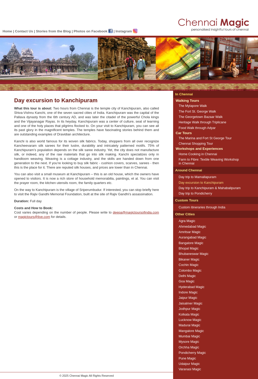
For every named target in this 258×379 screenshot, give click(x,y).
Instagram (126, 31)
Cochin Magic (189, 265)
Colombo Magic (190, 270)
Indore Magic (188, 292)
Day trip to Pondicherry (195, 193)
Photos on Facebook (93, 31)
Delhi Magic (187, 276)
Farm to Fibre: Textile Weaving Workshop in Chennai (209, 161)
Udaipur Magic (189, 364)
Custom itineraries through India (202, 207)
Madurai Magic (189, 325)
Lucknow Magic (190, 320)
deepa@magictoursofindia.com (136, 212)
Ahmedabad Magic (192, 226)
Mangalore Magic (191, 331)
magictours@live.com (34, 217)
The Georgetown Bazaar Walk (201, 117)
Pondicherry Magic (192, 353)
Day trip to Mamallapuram (197, 177)
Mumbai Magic (189, 336)
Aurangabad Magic (192, 237)
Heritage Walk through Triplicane (202, 122)
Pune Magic (187, 358)
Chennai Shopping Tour (196, 143)
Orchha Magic (189, 347)
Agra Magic (187, 221)
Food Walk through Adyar (197, 128)
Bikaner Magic (189, 259)
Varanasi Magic (190, 369)
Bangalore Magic (191, 243)
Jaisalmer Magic (190, 303)
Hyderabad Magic (191, 287)
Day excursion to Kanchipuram (201, 182)
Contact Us (24, 31)
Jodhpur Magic (189, 309)
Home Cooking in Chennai (198, 154)
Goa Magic (186, 281)
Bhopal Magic (189, 248)
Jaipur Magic (188, 298)
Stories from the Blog (53, 31)
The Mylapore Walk (193, 106)
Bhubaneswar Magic (193, 254)
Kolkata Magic (189, 314)
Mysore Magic (189, 342)
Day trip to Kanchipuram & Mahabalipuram (210, 188)
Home (7, 31)
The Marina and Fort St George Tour (205, 138)
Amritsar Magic (189, 232)
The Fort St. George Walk (197, 111)
